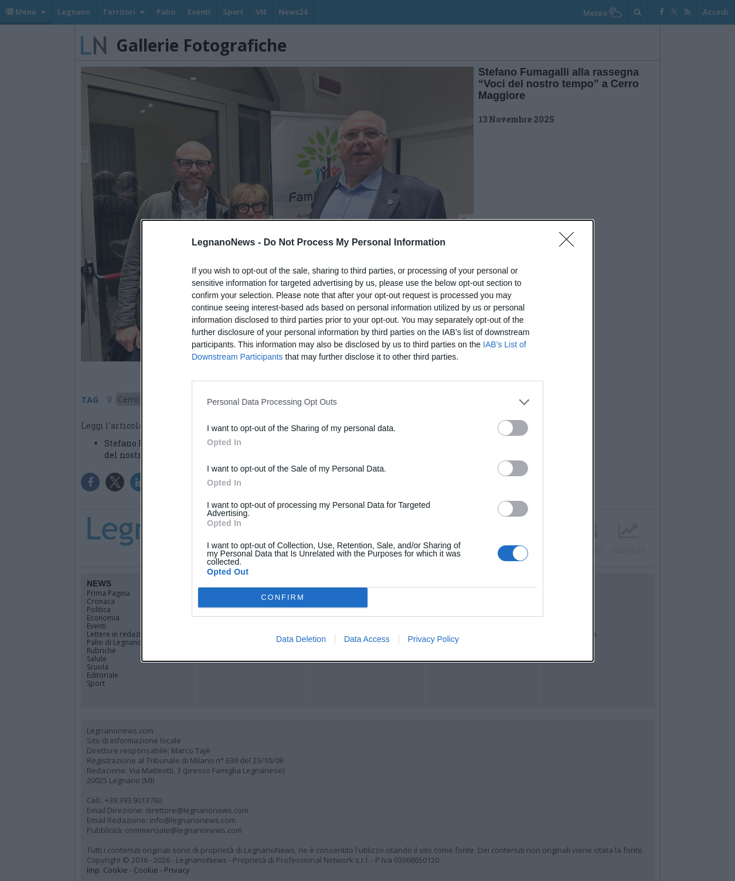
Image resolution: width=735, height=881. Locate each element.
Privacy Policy (433, 639)
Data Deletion (301, 639)
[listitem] (367, 402)
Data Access (367, 639)
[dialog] (367, 440)
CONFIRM (283, 596)
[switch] (513, 428)
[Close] (570, 243)
